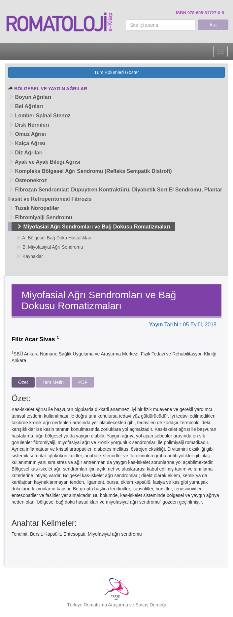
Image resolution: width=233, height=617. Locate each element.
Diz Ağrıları (25, 152)
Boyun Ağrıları (29, 97)
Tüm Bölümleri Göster (116, 72)
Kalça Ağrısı (26, 143)
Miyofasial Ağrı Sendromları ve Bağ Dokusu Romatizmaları (93, 226)
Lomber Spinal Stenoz (39, 115)
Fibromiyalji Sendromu (40, 217)
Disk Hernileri (28, 125)
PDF (82, 382)
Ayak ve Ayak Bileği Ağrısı (44, 162)
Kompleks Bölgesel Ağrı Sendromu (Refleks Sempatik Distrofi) (90, 171)
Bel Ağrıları (25, 106)
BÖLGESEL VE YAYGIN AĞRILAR (50, 88)
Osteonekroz (27, 180)
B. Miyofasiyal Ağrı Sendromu (50, 247)
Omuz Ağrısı (27, 134)
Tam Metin (53, 382)
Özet (23, 382)
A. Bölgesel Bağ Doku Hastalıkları (54, 237)
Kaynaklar (30, 256)
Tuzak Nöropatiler (33, 208)
